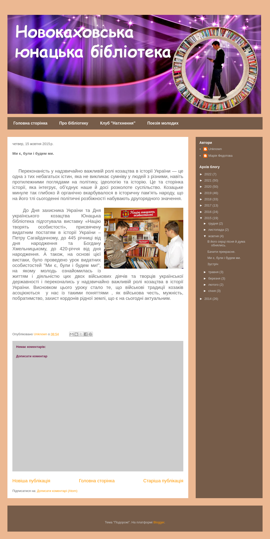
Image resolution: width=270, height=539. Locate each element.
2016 (208, 212)
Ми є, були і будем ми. (224, 258)
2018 (208, 199)
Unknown (215, 149)
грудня (213, 223)
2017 (208, 205)
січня (212, 291)
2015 (208, 218)
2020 (208, 186)
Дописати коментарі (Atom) (57, 491)
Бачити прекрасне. (221, 252)
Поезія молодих (163, 123)
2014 (208, 299)
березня (214, 278)
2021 (208, 180)
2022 (208, 174)
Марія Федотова (220, 155)
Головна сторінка (30, 123)
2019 (208, 193)
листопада (216, 229)
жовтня (214, 236)
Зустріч (212, 264)
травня (213, 272)
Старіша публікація (163, 480)
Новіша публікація (31, 480)
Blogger (158, 522)
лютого (213, 284)
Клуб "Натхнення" (117, 123)
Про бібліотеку (73, 123)
